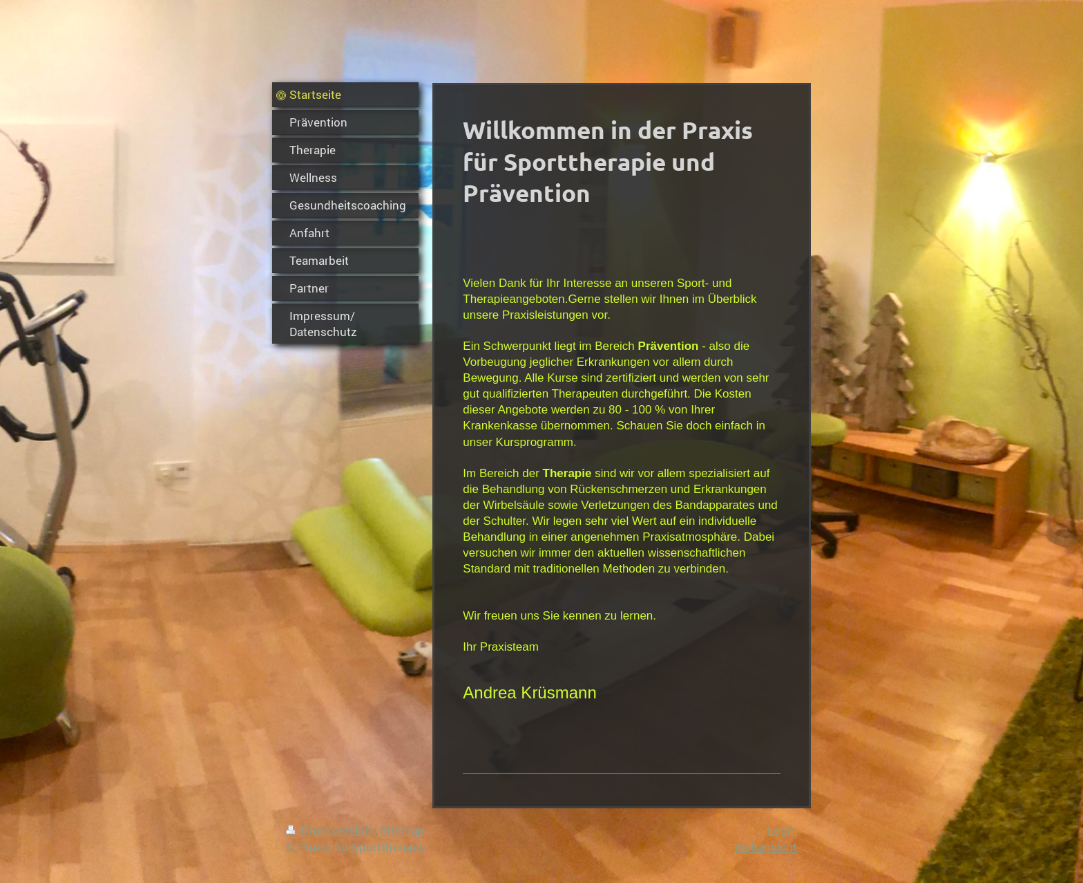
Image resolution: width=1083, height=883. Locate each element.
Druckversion (330, 830)
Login (782, 830)
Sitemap (402, 830)
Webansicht (765, 847)
